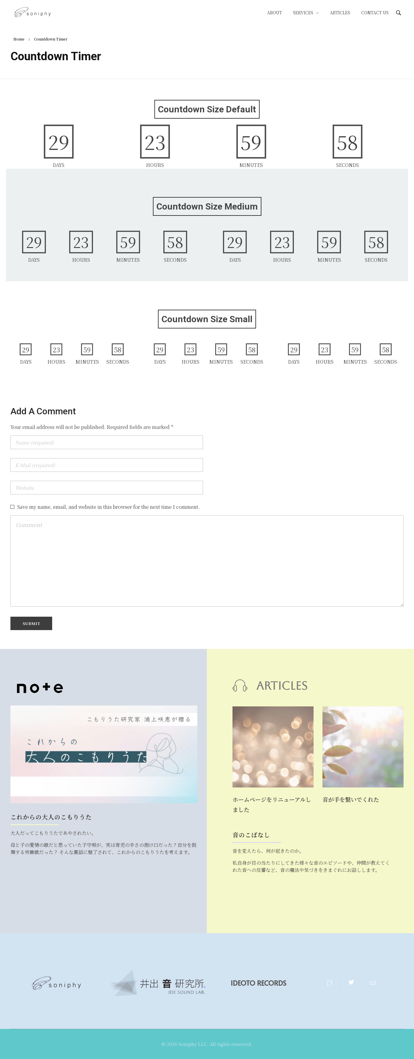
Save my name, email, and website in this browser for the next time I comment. (108, 506)
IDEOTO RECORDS (270, 982)
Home (18, 38)
